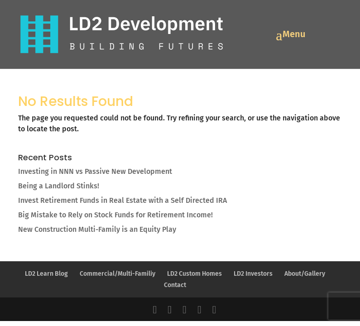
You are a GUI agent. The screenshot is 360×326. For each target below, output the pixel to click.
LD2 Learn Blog (46, 274)
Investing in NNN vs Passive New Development (95, 171)
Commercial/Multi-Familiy (117, 274)
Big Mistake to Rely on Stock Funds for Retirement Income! (115, 215)
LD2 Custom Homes (194, 274)
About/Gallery (304, 274)
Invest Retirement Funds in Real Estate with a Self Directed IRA (122, 200)
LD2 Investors (253, 274)
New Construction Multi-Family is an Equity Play (97, 229)
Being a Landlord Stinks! (58, 186)
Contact (175, 285)
